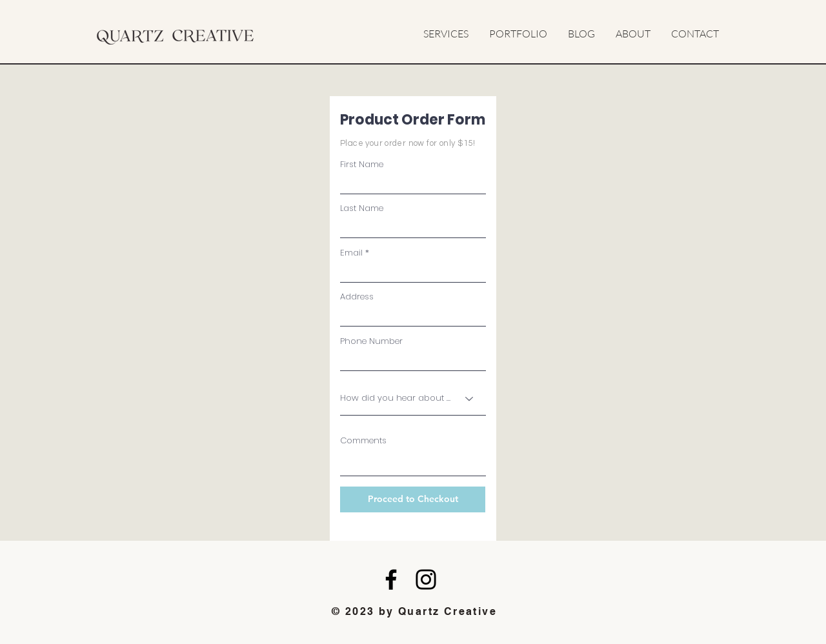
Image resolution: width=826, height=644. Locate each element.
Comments (363, 440)
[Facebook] (391, 579)
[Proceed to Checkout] (412, 499)
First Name (361, 164)
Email (351, 252)
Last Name (361, 208)
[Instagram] (425, 579)
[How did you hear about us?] (413, 399)
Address (357, 296)
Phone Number (371, 341)
